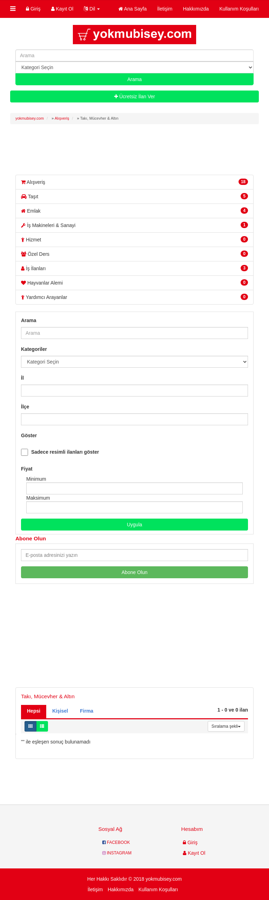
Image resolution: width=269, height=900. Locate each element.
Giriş (33, 9)
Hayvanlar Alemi (134, 282)
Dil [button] (92, 9)
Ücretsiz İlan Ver (134, 96)
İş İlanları (134, 268)
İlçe (25, 406)
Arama (28, 320)
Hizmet (134, 239)
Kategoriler (34, 349)
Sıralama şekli (226, 726)
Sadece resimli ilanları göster (65, 452)
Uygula (134, 524)
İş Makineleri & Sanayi (134, 225)
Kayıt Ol (62, 9)
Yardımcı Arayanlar (134, 297)
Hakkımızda (196, 9)
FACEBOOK (116, 842)
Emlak (134, 210)
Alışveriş (134, 182)
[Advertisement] (137, 149)
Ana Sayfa (132, 9)
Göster (29, 435)
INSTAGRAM (117, 853)
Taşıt (134, 196)
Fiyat (27, 469)
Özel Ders (134, 254)
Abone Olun (134, 572)
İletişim (165, 9)
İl (22, 378)
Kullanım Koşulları (239, 9)
